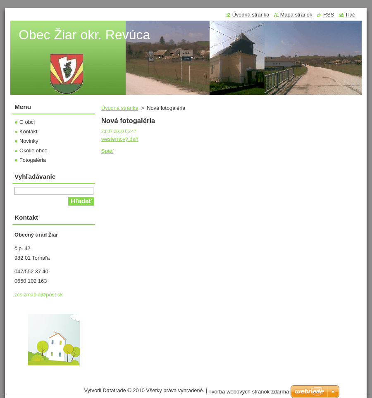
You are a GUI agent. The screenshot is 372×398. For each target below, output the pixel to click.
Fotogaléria (32, 160)
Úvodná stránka (119, 108)
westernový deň (119, 139)
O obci (27, 122)
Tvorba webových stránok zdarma (248, 392)
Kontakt (28, 131)
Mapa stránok (296, 15)
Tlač (350, 15)
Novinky (28, 141)
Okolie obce (33, 150)
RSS (328, 15)
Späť (107, 151)
